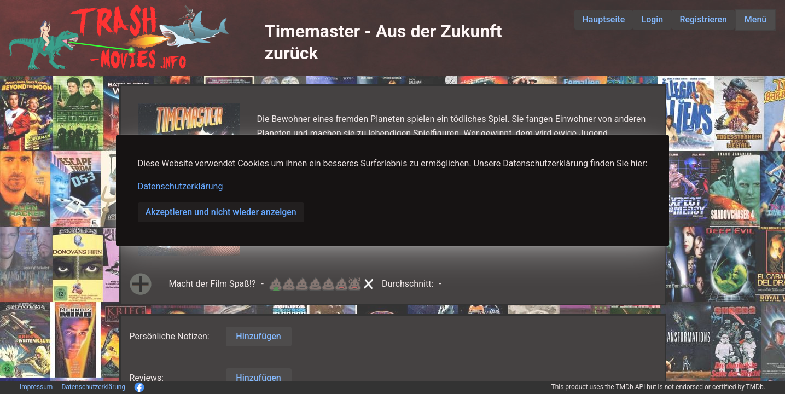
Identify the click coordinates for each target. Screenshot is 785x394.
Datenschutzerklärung (180, 186)
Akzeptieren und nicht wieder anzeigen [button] (221, 212)
